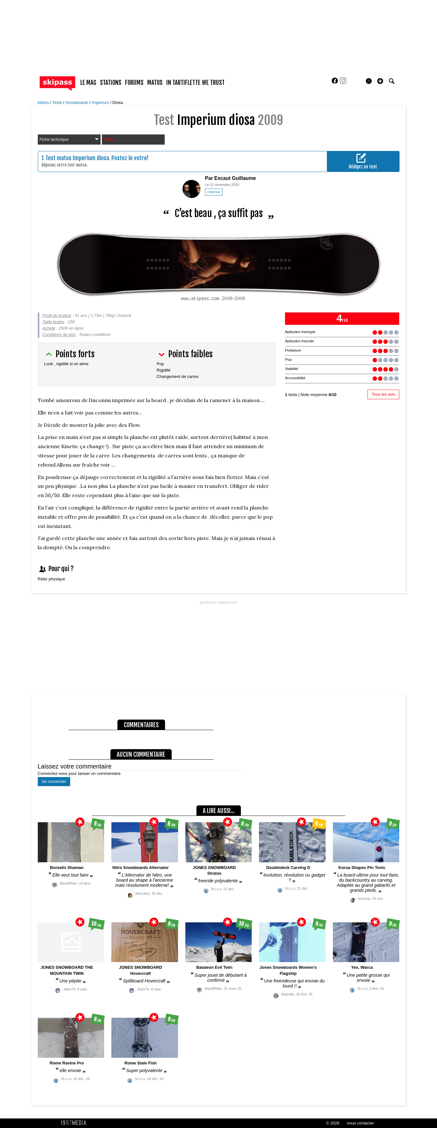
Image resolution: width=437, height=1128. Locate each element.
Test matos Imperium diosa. (77, 157)
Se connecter (54, 781)
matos (154, 82)
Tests (57, 102)
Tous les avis (383, 394)
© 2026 (332, 1123)
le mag (88, 82)
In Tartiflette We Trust (195, 82)
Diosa (117, 102)
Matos (44, 102)
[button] (380, 81)
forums (134, 82)
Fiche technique (69, 139)
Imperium (101, 102)
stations (110, 82)
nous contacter (360, 1123)
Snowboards (77, 102)
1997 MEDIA (75, 1122)
